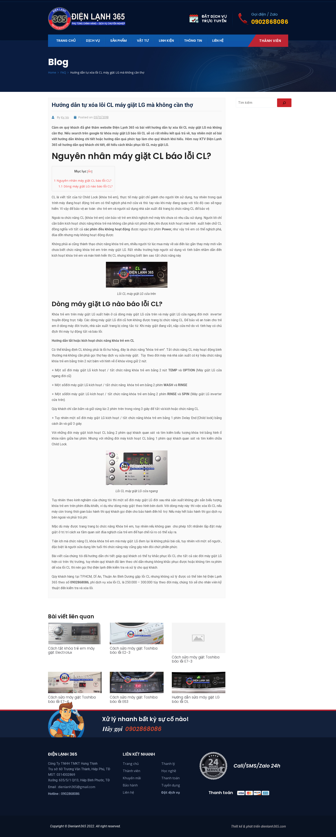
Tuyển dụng (170, 785)
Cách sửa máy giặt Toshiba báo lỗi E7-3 (195, 659)
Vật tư (143, 40)
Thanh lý (168, 763)
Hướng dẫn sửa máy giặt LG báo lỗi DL (196, 699)
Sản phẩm (118, 40)
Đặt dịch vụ (170, 792)
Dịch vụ (93, 40)
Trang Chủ (66, 40)
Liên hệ (218, 40)
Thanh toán (170, 778)
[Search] (284, 102)
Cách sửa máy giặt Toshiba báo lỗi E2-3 (133, 650)
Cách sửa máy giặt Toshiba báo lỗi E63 (133, 699)
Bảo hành (130, 785)
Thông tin (193, 40)
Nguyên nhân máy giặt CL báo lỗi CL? (82, 180)
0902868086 (144, 729)
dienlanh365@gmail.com (76, 787)
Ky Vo (65, 117)
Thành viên (270, 40)
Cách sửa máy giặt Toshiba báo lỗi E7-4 (72, 699)
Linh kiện (166, 40)
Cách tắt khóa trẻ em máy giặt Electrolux (71, 650)
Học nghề (168, 771)
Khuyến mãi (132, 778)
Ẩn (90, 171)
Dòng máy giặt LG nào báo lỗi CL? (85, 186)
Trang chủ (131, 763)
